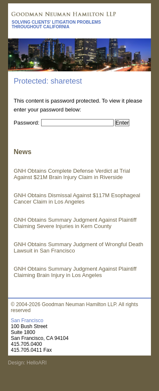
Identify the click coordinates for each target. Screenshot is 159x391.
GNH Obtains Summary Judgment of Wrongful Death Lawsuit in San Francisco (78, 247)
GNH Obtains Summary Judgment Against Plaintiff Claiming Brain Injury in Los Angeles (75, 272)
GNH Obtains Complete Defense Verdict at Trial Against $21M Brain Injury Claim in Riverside (72, 174)
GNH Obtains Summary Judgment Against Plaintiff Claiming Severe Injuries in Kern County (75, 223)
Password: (63, 122)
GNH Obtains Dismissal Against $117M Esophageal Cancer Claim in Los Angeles (77, 198)
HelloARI (36, 363)
